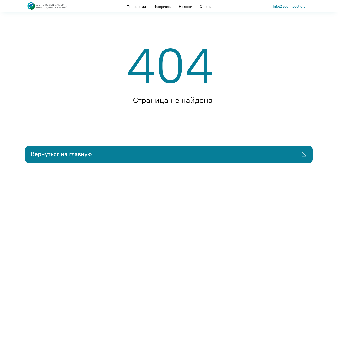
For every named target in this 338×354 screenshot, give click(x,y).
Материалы (162, 7)
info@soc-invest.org (289, 6)
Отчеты (205, 7)
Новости (185, 7)
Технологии (136, 7)
